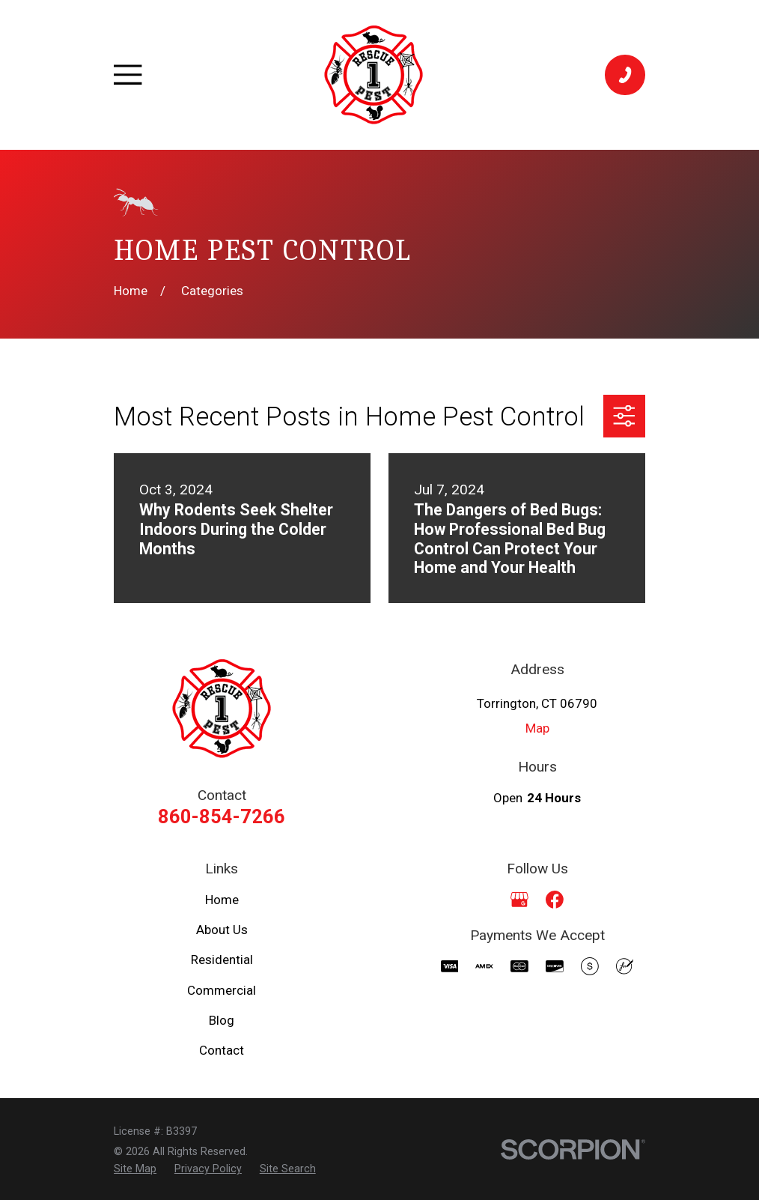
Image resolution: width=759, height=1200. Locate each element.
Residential (222, 959)
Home (222, 899)
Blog (221, 1020)
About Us (222, 929)
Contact (221, 1050)
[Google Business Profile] (519, 900)
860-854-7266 (221, 816)
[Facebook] (555, 900)
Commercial (221, 990)
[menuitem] (135, 1169)
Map (537, 728)
